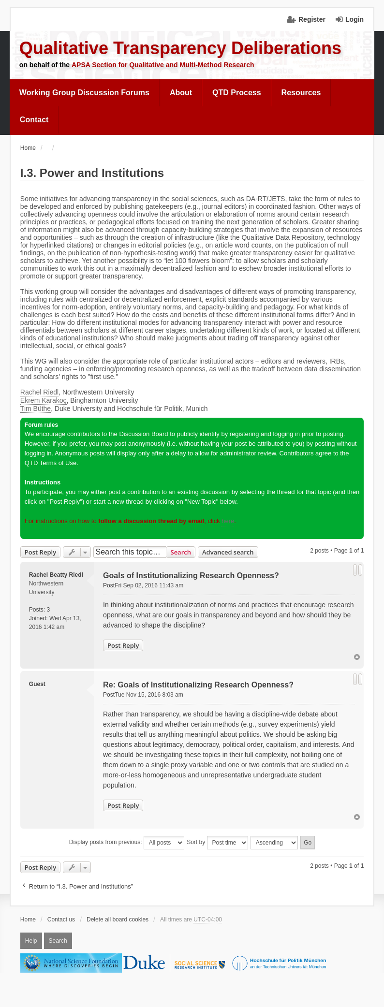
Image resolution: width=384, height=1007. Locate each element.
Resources (301, 92)
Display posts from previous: (126, 842)
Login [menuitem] (354, 19)
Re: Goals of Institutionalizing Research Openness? (198, 685)
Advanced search (228, 552)
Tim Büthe (35, 408)
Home (28, 919)
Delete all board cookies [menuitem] (117, 919)
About (181, 92)
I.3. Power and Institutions (92, 172)
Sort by (217, 842)
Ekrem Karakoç (43, 400)
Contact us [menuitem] (61, 919)
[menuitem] (85, 92)
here (228, 521)
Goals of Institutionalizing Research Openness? (191, 575)
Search (180, 552)
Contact (34, 120)
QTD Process (236, 92)
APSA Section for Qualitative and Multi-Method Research (163, 65)
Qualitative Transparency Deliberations (180, 48)
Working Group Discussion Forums (84, 92)
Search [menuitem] (58, 940)
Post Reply (40, 552)
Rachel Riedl (39, 392)
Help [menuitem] (31, 940)
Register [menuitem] (311, 19)
